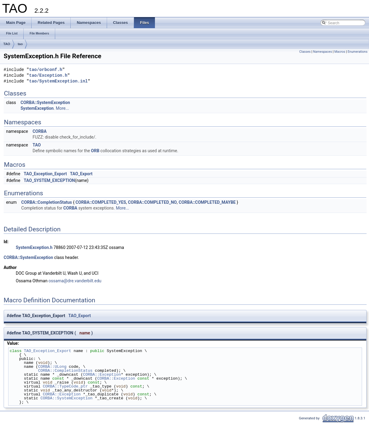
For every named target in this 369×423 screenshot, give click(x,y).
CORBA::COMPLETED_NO (152, 202)
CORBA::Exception (102, 374)
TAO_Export (81, 173)
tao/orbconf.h (45, 70)
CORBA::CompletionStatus (46, 202)
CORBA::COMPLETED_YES (100, 202)
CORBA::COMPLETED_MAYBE (207, 202)
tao (20, 44)
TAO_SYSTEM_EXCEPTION (49, 180)
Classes (304, 52)
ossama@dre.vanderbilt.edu (75, 280)
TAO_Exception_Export (45, 173)
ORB (95, 150)
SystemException (37, 108)
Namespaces (322, 52)
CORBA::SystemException (45, 102)
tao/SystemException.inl (58, 81)
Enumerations (357, 52)
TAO (6, 44)
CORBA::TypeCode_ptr (65, 386)
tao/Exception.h (48, 76)
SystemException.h (34, 247)
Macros (339, 52)
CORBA (39, 131)
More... (62, 108)
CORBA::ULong (52, 366)
